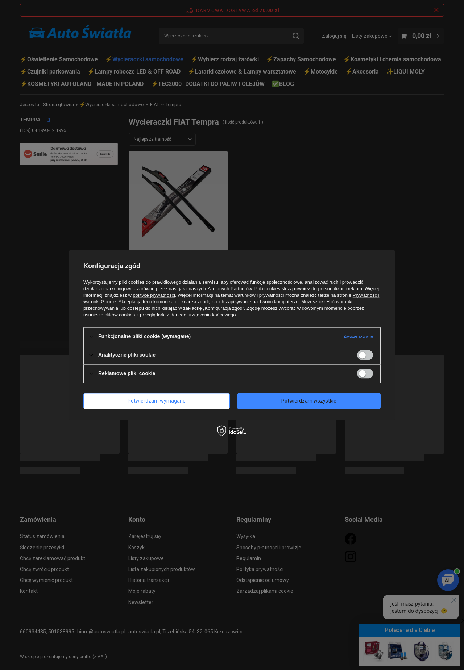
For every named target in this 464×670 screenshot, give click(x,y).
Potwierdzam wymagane (157, 401)
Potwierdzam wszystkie (308, 401)
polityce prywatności (154, 295)
